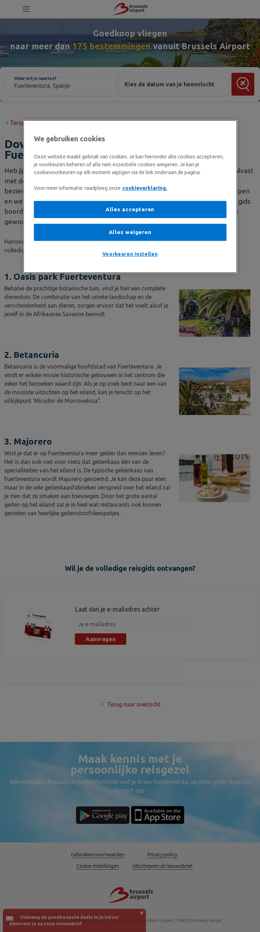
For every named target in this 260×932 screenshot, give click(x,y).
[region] (130, 196)
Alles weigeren (130, 232)
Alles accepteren (130, 210)
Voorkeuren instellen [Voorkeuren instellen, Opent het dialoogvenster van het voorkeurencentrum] (130, 254)
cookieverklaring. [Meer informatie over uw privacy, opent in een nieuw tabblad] (144, 188)
